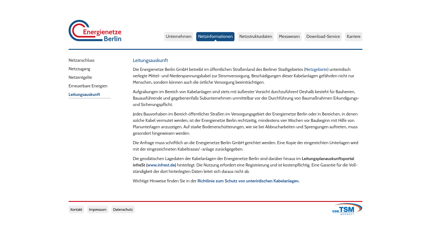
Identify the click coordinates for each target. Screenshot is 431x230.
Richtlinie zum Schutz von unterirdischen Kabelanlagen (247, 181)
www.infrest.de (161, 165)
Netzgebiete (316, 69)
